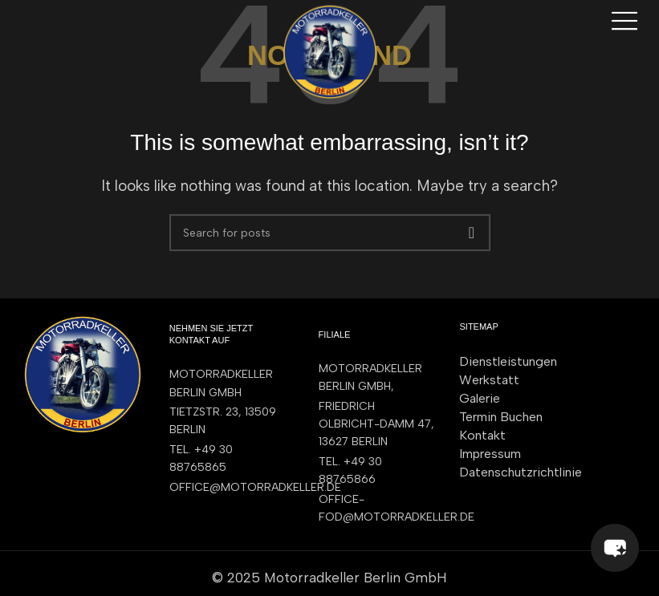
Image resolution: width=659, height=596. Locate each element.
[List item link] (228, 459)
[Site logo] (330, 51)
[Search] (329, 232)
